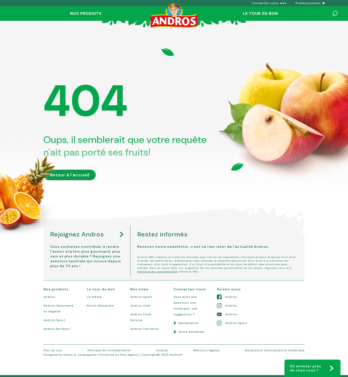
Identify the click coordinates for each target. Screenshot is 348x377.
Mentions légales (206, 350)
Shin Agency (129, 354)
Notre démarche (100, 306)
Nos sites (139, 289)
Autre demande (191, 332)
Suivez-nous (229, 289)
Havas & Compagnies (80, 354)
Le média (94, 297)
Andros (49, 297)
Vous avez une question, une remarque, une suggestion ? (186, 305)
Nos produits (86, 13)
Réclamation (189, 323)
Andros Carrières (144, 329)
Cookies (162, 350)
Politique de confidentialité (157, 271)
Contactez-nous (190, 289)
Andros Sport (54, 320)
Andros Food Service (140, 317)
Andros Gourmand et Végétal (58, 308)
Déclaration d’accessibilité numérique (274, 350)
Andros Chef (140, 306)
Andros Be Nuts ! (57, 329)
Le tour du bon (260, 13)
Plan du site (53, 350)
